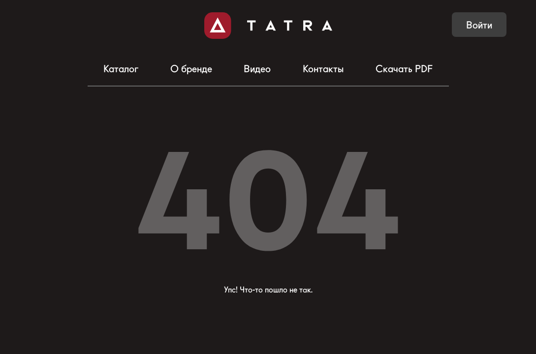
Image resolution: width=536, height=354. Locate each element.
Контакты (323, 69)
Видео (257, 69)
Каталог (120, 69)
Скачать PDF (404, 69)
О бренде (191, 69)
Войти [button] (479, 25)
